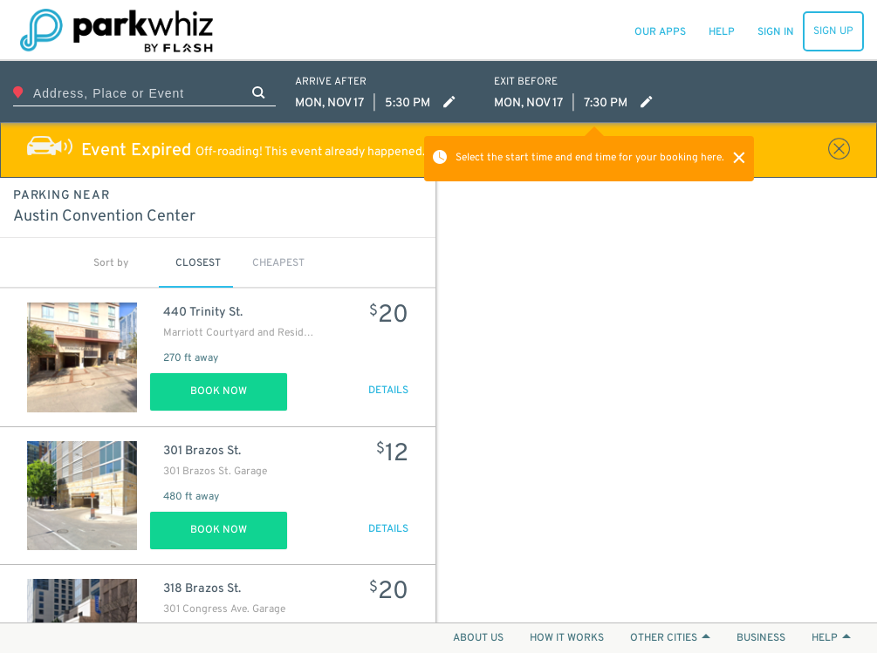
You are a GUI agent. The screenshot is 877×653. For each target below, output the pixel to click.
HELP (831, 638)
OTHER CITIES (670, 638)
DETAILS (388, 391)
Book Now (218, 391)
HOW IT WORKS (567, 638)
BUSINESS (761, 638)
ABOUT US (478, 638)
